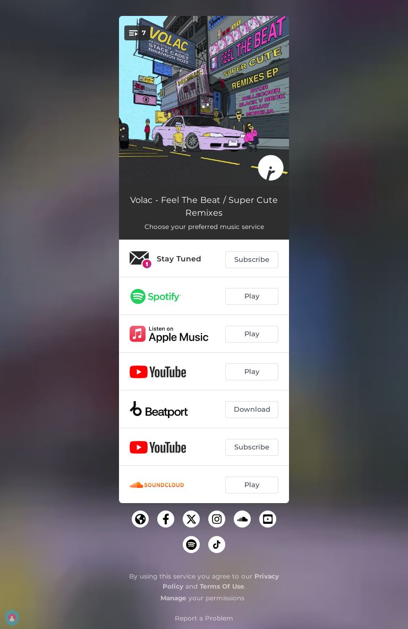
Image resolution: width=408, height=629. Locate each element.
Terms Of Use (222, 586)
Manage (173, 598)
